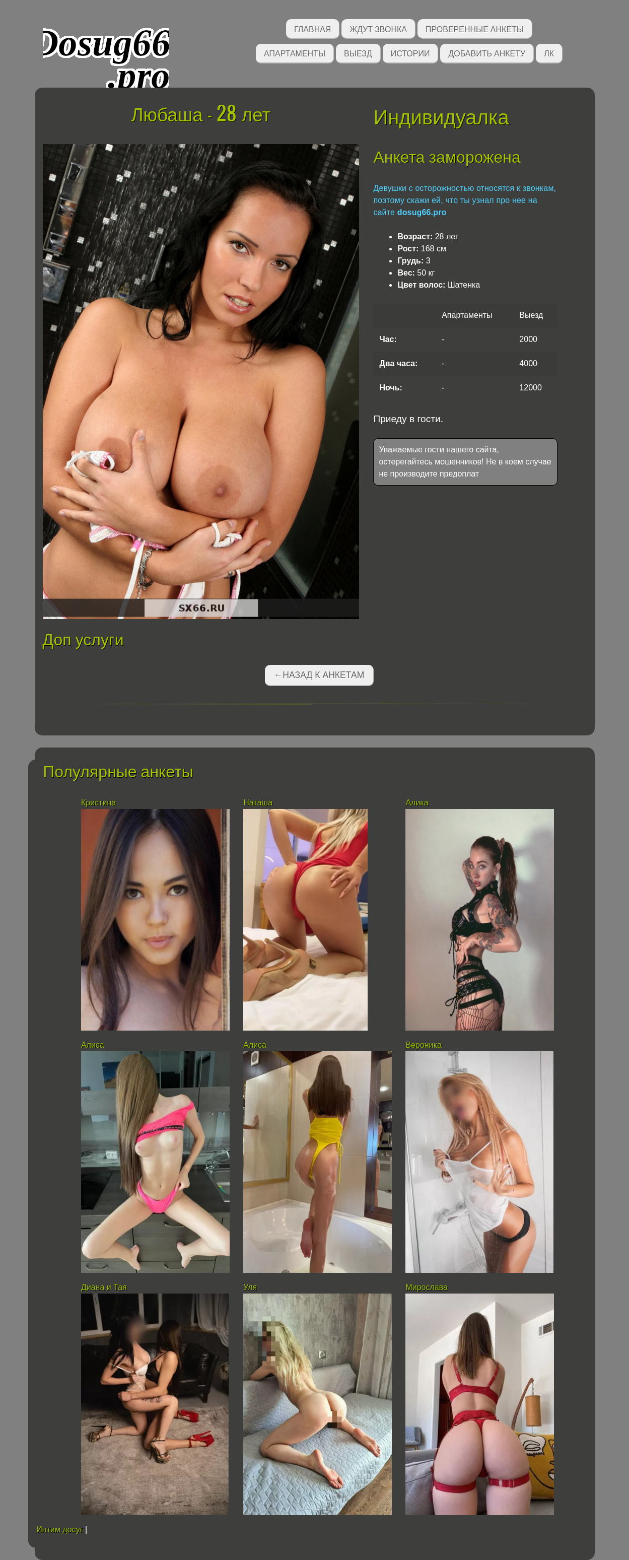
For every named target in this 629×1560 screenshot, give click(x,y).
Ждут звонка (378, 28)
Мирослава (426, 1287)
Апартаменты (294, 52)
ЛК (549, 52)
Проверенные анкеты (475, 28)
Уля (250, 1287)
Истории (410, 52)
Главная (312, 28)
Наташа (257, 802)
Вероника (423, 1045)
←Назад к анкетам (319, 675)
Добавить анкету (486, 52)
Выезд (358, 52)
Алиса (92, 1045)
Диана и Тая (104, 1287)
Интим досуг (59, 1529)
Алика (416, 802)
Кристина (99, 802)
